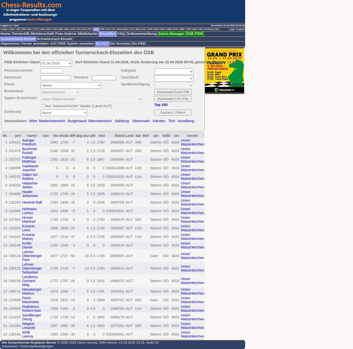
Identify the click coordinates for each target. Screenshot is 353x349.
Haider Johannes (30, 194)
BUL (29, 29)
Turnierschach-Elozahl (17, 39)
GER (96, 29)
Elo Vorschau (120, 43)
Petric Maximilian (30, 300)
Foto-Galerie (65, 34)
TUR (188, 29)
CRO (48, 29)
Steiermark (141, 121)
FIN (84, 29)
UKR (194, 29)
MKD (125, 29)
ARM (11, 29)
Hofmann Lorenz (29, 211)
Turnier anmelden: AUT (39, 43)
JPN (119, 29)
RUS (163, 29)
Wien (33, 121)
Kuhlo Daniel (27, 245)
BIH (24, 29)
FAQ (121, 34)
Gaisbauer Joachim (30, 168)
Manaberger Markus (31, 291)
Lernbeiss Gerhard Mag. (30, 281)
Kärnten (159, 121)
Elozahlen (107, 34)
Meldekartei (88, 34)
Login (232, 29)
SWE (182, 29)
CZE (54, 29)
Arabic (4, 29)
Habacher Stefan (30, 185)
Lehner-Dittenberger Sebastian (32, 268)
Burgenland (77, 121)
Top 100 (160, 105)
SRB (169, 29)
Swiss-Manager (171, 34)
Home (5, 34)
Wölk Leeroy (27, 334)
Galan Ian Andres (30, 177)
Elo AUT (102, 43)
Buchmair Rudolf (29, 151)
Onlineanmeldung (141, 34)
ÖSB (190, 34)
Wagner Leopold (28, 326)
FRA (89, 29)
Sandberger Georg (31, 317)
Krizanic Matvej (28, 237)
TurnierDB (20, 34)
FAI (79, 29)
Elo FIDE (139, 43)
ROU (156, 29)
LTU (131, 29)
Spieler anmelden (80, 43)
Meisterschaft (42, 34)
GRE (102, 29)
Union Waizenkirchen (192, 142)
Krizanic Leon (28, 228)
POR (150, 29)
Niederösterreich (52, 121)
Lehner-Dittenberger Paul (32, 256)
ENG (67, 29)
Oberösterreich (100, 121)
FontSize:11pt (211, 29)
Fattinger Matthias (29, 159)
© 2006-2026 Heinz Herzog (76, 342)
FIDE (199, 34)
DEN (60, 29)
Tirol (171, 121)
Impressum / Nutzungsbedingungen (27, 346)
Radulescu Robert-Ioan (31, 308)
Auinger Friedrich (29, 142)
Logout (240, 29)
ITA (113, 29)
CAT (35, 29)
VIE (200, 29)
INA (108, 29)
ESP (73, 29)
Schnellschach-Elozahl (54, 39)
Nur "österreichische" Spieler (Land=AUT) (78, 106)
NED (137, 29)
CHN (41, 29)
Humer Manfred (28, 219)
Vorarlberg (185, 121)
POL (143, 29)
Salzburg (122, 121)
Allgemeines (10, 43)
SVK (175, 29)
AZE (18, 29)
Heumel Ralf (32, 202)
